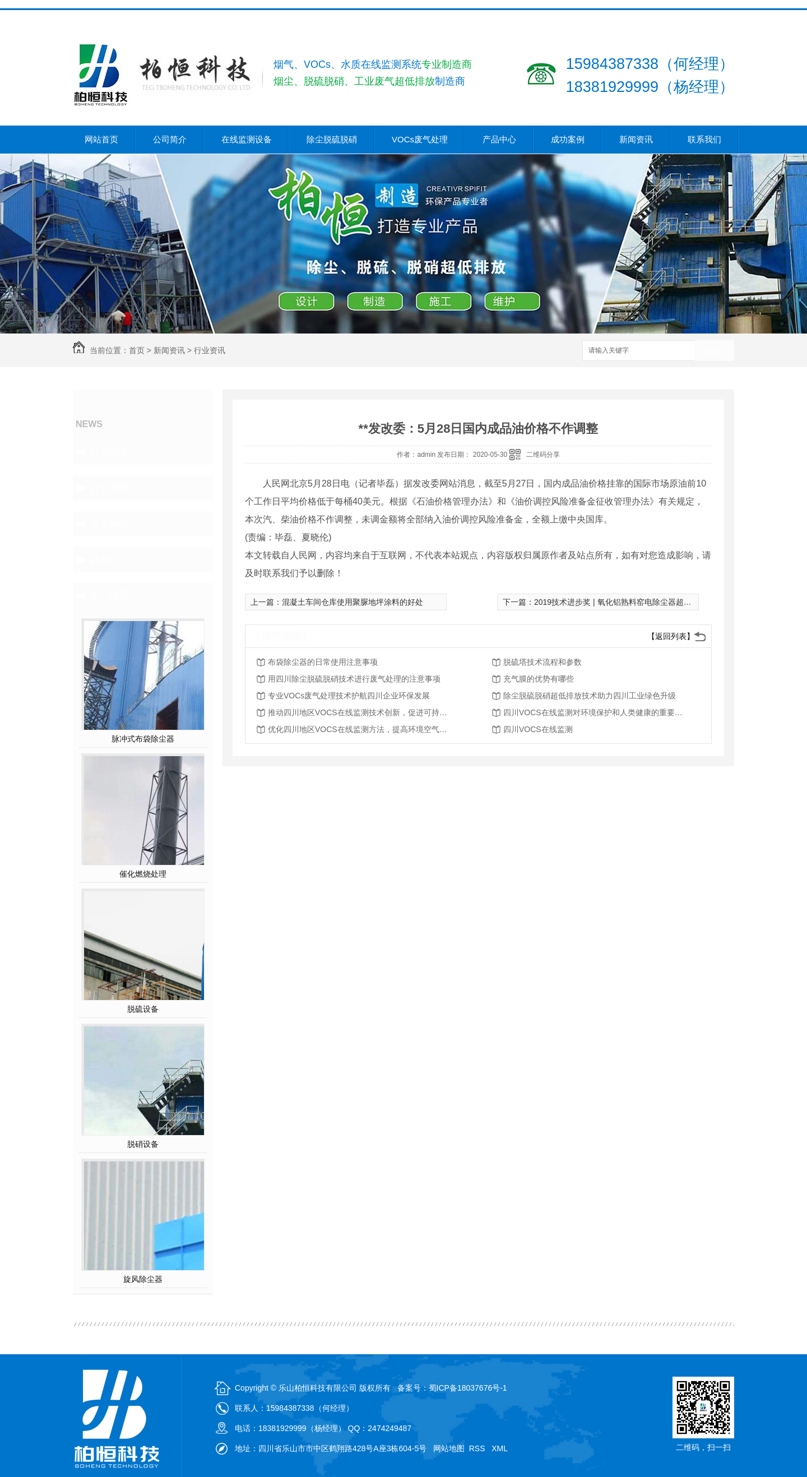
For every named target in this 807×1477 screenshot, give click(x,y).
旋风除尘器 (143, 1279)
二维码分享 (543, 455)
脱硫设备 (143, 1008)
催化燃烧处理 (142, 873)
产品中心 (499, 139)
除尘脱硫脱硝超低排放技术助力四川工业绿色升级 (589, 695)
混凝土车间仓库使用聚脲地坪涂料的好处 (352, 602)
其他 (100, 559)
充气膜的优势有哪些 (538, 678)
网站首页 (101, 139)
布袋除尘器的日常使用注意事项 (323, 662)
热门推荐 (110, 595)
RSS (478, 1448)
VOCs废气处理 (420, 139)
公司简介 (170, 139)
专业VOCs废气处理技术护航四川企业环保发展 (349, 695)
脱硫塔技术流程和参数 (542, 662)
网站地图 (449, 1448)
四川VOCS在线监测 (538, 729)
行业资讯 (209, 350)
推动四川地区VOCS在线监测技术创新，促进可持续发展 (357, 712)
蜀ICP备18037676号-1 (468, 1387)
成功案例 (568, 139)
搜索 (714, 351)
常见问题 (110, 523)
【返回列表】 (670, 636)
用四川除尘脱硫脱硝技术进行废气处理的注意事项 (354, 678)
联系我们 (704, 139)
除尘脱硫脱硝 (332, 139)
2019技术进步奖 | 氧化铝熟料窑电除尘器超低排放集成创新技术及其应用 (660, 602)
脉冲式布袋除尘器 (143, 738)
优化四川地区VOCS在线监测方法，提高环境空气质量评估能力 (357, 729)
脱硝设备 (143, 1144)
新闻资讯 (636, 139)
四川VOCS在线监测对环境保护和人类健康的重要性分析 (593, 712)
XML (500, 1448)
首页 (137, 350)
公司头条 (110, 451)
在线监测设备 (246, 139)
